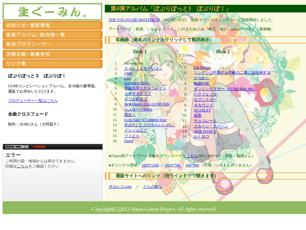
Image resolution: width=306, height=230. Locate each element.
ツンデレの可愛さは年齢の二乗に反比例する (232, 72)
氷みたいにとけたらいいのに (149, 125)
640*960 (192, 165)
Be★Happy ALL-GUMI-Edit (147, 104)
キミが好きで (135, 99)
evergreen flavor (136, 83)
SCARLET (202, 110)
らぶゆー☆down (138, 109)
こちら (192, 156)
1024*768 (172, 165)
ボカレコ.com (120, 186)
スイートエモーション (143, 68)
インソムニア (135, 130)
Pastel (129, 141)
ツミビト (132, 136)
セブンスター (205, 99)
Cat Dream (202, 67)
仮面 (198, 115)
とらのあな (152, 186)
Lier (127, 78)
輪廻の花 (201, 83)
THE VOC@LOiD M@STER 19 (134, 20)
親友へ (130, 114)
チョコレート (205, 121)
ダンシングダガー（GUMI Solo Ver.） (225, 89)
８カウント (203, 105)
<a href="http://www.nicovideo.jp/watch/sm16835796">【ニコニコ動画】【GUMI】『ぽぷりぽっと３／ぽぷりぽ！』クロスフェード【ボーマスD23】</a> (53, 172)
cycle (128, 73)
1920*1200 (150, 165)
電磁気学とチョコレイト (145, 88)
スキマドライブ (137, 93)
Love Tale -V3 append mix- (145, 120)
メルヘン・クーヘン (211, 126)
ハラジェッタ (205, 94)
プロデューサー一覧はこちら (33, 100)
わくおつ (201, 136)
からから (201, 78)
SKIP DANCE (205, 131)
